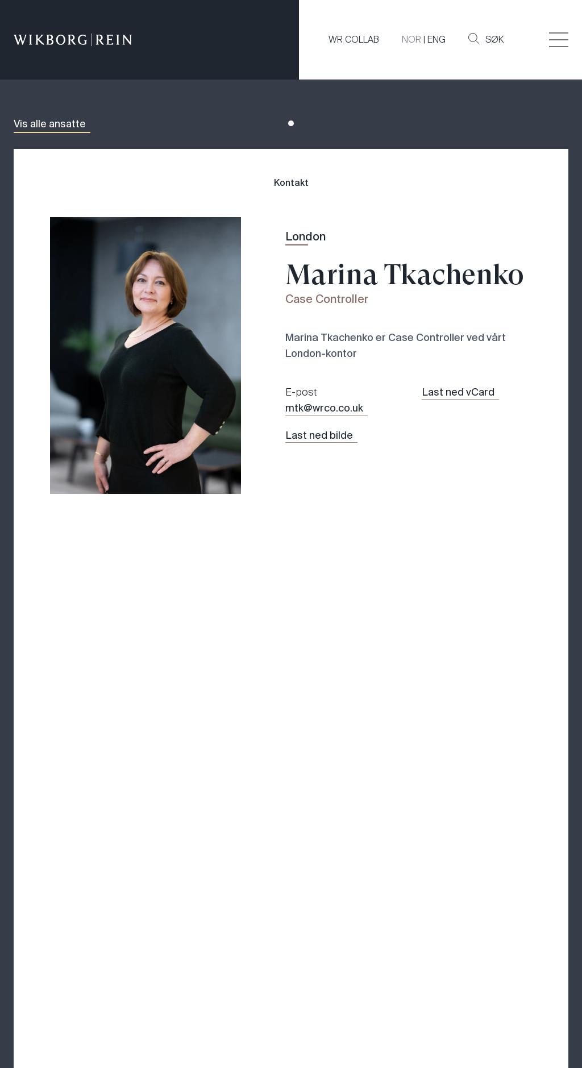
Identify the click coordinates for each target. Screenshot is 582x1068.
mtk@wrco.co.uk (324, 408)
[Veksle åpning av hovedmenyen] (558, 40)
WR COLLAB (354, 39)
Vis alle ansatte (50, 124)
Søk (486, 39)
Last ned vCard (458, 392)
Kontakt (291, 183)
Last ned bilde (319, 435)
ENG (436, 39)
